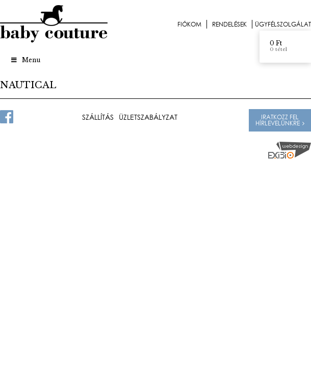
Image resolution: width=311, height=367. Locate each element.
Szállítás (98, 117)
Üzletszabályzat (148, 117)
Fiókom (189, 24)
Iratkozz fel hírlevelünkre (277, 120)
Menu (25, 60)
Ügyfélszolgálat (283, 24)
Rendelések (229, 24)
